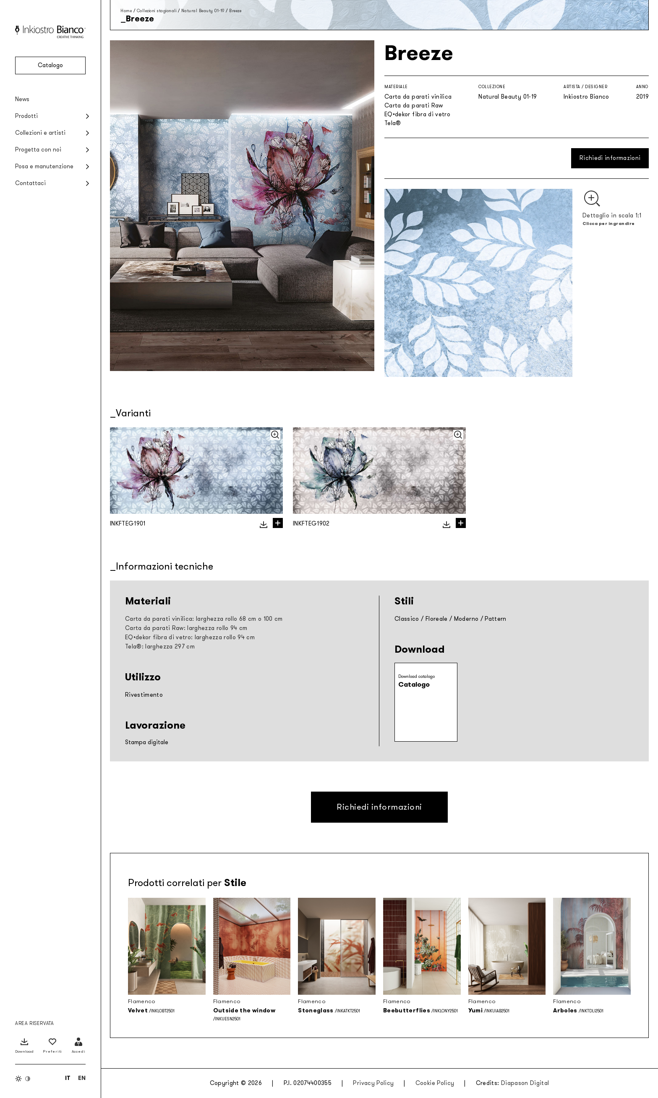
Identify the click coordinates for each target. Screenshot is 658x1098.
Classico (406, 619)
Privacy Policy (373, 1083)
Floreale (437, 619)
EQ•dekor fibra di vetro (417, 114)
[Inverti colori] (23, 1078)
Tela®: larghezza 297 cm (160, 647)
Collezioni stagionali (157, 10)
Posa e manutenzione (44, 166)
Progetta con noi (38, 150)
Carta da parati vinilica (418, 97)
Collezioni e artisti (40, 133)
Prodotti (26, 116)
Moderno (466, 619)
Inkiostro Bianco (586, 97)
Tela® (392, 123)
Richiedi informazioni (610, 158)
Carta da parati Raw (413, 106)
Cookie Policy (434, 1083)
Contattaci (30, 183)
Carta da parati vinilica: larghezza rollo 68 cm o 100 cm (204, 619)
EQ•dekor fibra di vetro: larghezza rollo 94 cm (190, 637)
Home (126, 10)
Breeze (235, 10)
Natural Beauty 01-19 (203, 10)
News (22, 99)
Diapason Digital (525, 1083)
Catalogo (50, 65)
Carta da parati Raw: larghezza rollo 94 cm (186, 628)
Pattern (495, 619)
